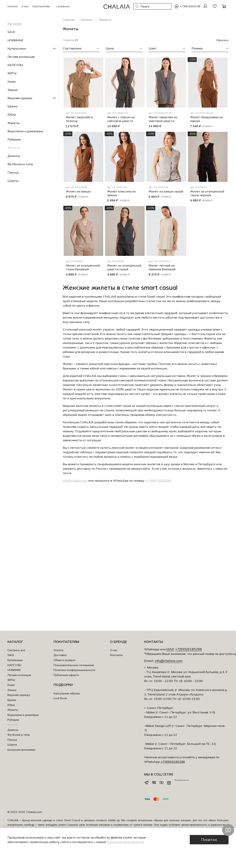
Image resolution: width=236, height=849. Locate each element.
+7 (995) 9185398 (158, 480)
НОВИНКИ (15, 40)
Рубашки (14, 139)
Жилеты (13, 147)
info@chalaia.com (75, 480)
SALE (11, 32)
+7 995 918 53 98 (190, 6)
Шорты (12, 181)
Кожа (11, 81)
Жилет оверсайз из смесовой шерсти (163, 119)
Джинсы (13, 156)
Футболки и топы (20, 164)
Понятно (209, 839)
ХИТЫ (11, 73)
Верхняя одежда (19, 98)
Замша (12, 90)
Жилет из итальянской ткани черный (207, 193)
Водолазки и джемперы (25, 131)
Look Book (60, 698)
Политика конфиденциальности (74, 670)
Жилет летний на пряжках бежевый (162, 267)
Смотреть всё (16, 650)
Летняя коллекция (20, 57)
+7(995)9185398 (188, 649)
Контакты (116, 655)
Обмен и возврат (65, 660)
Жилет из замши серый (166, 191)
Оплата (58, 650)
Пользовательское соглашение (74, 665)
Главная (69, 20)
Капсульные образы (67, 693)
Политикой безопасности (125, 842)
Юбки (11, 114)
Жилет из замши (78, 191)
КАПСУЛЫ (15, 65)
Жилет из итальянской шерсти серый (124, 267)
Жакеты (13, 123)
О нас (113, 650)
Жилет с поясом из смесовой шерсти (121, 119)
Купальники (16, 48)
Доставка (60, 655)
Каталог (87, 20)
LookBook (63, 6)
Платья (12, 172)
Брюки (12, 106)
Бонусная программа (21, 749)
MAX (170, 649)
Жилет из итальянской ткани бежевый (83, 267)
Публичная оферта (66, 675)
